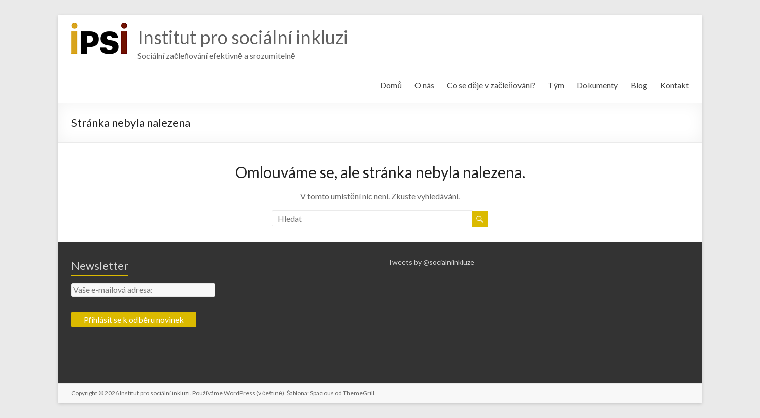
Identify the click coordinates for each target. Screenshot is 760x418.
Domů (391, 85)
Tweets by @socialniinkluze (431, 262)
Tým (556, 85)
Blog (639, 85)
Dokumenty (597, 85)
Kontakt (674, 85)
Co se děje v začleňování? (491, 85)
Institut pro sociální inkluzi (242, 37)
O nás (424, 85)
